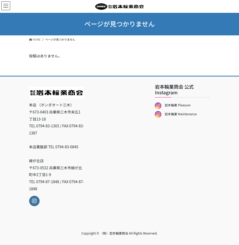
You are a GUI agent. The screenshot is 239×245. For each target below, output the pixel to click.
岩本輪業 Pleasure (172, 105)
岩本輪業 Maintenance (176, 114)
